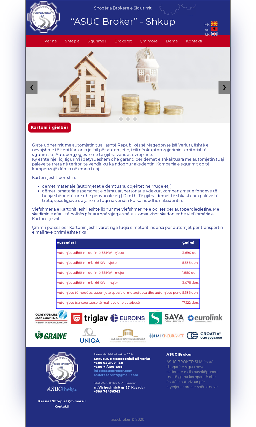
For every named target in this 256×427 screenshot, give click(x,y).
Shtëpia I (59, 401)
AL (211, 30)
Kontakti (194, 41)
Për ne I (44, 401)
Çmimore (149, 41)
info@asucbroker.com (113, 371)
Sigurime (97, 41)
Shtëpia (72, 41)
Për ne (50, 41)
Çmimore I (77, 401)
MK (211, 24)
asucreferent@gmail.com (116, 375)
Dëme (172, 41)
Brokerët (123, 41)
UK (211, 34)
